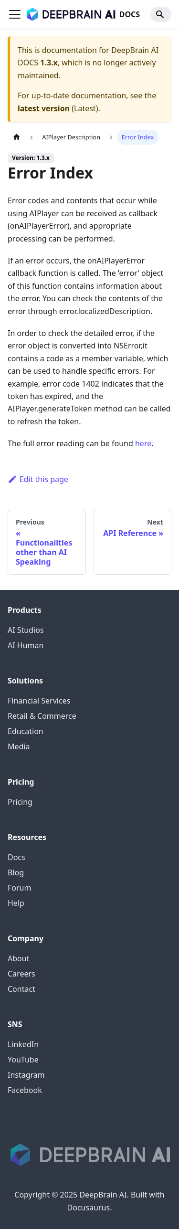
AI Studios (26, 630)
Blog (16, 872)
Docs (16, 857)
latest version (44, 108)
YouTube (23, 1059)
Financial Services (39, 700)
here (143, 443)
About (18, 958)
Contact (21, 989)
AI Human (25, 645)
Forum (19, 887)
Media (19, 746)
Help (16, 903)
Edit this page (38, 479)
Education (25, 731)
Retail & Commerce (42, 716)
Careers (21, 973)
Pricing (20, 802)
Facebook (25, 1090)
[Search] (160, 14)
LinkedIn (23, 1044)
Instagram (26, 1075)
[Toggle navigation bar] (15, 14)
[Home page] (17, 137)
